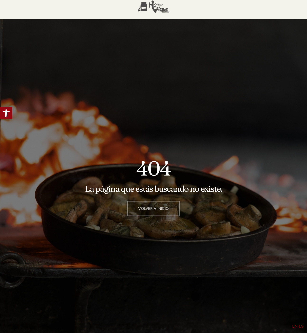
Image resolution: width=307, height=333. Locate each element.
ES (301, 326)
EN (295, 326)
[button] (6, 113)
